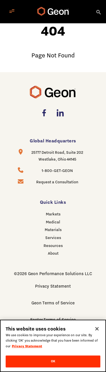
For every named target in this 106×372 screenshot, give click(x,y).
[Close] (97, 329)
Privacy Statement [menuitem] (53, 286)
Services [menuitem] (53, 237)
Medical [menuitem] (53, 222)
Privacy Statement (27, 346)
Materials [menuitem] (53, 229)
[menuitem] (46, 113)
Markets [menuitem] (53, 214)
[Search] (99, 12)
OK (53, 361)
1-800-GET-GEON (57, 170)
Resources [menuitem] (53, 245)
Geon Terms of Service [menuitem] (53, 303)
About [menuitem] (53, 253)
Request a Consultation (57, 182)
